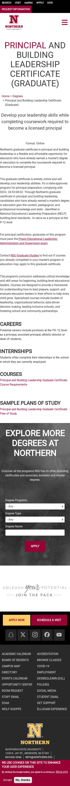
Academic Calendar (16, 654)
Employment (46, 672)
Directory (9, 672)
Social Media (46, 690)
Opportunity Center (17, 684)
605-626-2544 (13, 757)
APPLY (40, 2)
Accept (7, 780)
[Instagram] (35, 635)
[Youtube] (59, 634)
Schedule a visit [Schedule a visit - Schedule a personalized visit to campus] (49, 620)
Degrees (18, 96)
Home (5, 96)
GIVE (50, 2)
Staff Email (10, 697)
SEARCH (6, 2)
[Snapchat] (11, 635)
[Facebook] (47, 635)
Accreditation (47, 654)
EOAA (5, 703)
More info (62, 772)
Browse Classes (49, 660)
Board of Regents (15, 660)
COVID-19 (43, 666)
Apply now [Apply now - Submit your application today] (16, 620)
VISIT (18, 2)
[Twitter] (23, 635)
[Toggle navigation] (64, 22)
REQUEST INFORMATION (16, 9)
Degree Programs (16, 500)
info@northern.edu (38, 757)
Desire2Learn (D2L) (51, 678)
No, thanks (23, 779)
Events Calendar (14, 678)
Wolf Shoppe (11, 709)
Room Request (12, 690)
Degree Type (13, 513)
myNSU (28, 2)
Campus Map (11, 666)
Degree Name (13, 526)
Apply (35, 546)
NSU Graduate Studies (25, 255)
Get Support (46, 703)
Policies (43, 684)
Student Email (48, 697)
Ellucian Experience (52, 709)
